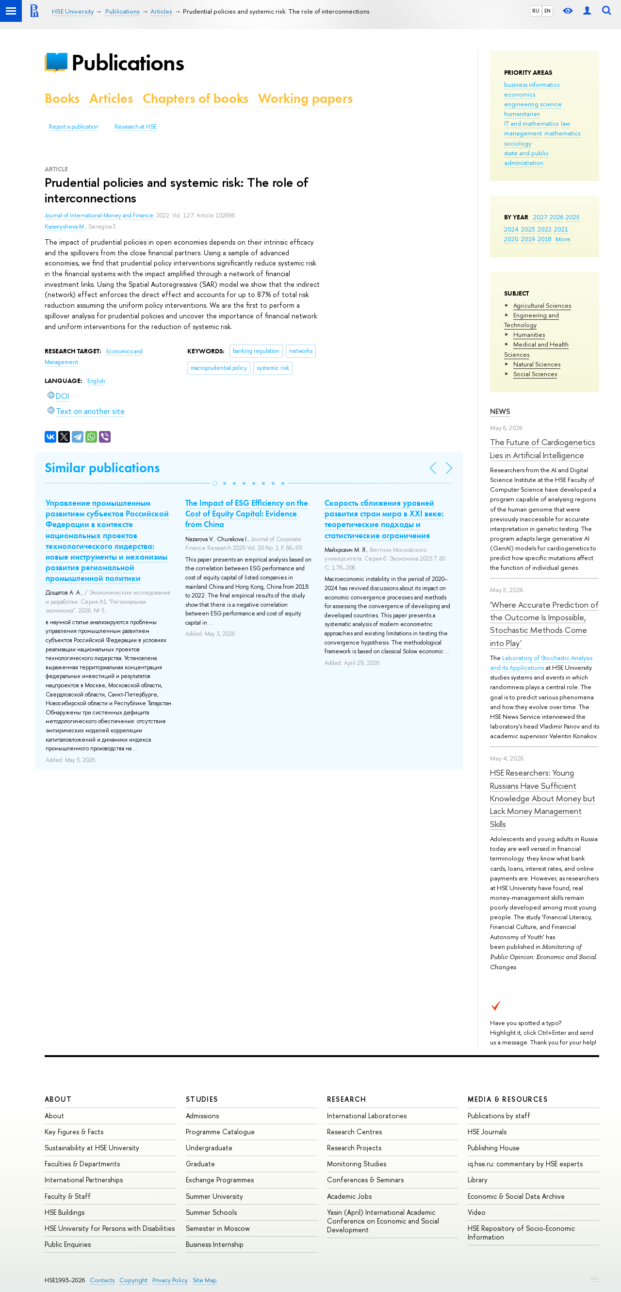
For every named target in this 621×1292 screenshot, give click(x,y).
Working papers (305, 98)
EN (547, 10)
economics (519, 94)
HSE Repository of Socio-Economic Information (521, 1233)
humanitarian (522, 113)
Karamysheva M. (65, 227)
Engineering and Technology (531, 320)
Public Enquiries (68, 1244)
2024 (511, 229)
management (523, 133)
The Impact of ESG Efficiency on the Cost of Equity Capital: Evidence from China (246, 513)
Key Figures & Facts (74, 1131)
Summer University (214, 1196)
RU (535, 10)
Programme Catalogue (220, 1131)
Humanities (529, 334)
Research (347, 1099)
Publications (127, 62)
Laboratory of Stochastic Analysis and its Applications (541, 662)
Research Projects (354, 1147)
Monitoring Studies (356, 1163)
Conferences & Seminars (365, 1179)
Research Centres (354, 1131)
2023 (528, 229)
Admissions (202, 1115)
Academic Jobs (349, 1196)
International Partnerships (84, 1179)
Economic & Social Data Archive (516, 1196)
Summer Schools (211, 1212)
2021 (561, 229)
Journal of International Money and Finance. (100, 215)
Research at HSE (135, 127)
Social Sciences (535, 373)
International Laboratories (367, 1115)
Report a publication (73, 127)
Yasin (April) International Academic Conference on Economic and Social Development (383, 1221)
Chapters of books (195, 98)
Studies (202, 1099)
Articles (111, 98)
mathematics (562, 133)
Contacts (102, 1280)
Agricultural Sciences (542, 305)
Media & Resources (508, 1099)
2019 (528, 238)
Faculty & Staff (68, 1196)
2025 (573, 217)
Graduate (200, 1163)
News (500, 411)
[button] (215, 483)
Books (62, 98)
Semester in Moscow (218, 1228)
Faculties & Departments (82, 1163)
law (565, 123)
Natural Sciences (536, 364)
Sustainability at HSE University (92, 1147)
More (563, 238)
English (96, 381)
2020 (511, 238)
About (58, 1099)
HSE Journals (487, 1131)
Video (477, 1212)
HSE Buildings (64, 1212)
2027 (540, 217)
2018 (545, 238)
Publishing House (494, 1147)
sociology (517, 143)
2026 (556, 217)
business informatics (531, 84)
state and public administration (526, 158)
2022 (545, 229)
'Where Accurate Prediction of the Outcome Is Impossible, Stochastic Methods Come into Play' (544, 623)
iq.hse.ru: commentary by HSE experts (525, 1163)
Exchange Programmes (220, 1179)
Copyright (133, 1280)
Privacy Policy (170, 1280)
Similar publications (102, 467)
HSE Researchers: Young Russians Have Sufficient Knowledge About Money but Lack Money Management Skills (542, 798)
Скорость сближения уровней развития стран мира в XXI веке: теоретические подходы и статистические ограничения (384, 518)
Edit (594, 1278)
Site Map (205, 1280)
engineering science (533, 103)
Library (478, 1179)
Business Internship (215, 1244)
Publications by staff (499, 1115)
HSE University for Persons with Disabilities (110, 1228)
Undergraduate (209, 1147)
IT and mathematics (531, 123)
